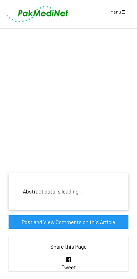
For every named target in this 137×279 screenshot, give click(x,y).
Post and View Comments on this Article (68, 222)
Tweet (68, 267)
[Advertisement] (68, 97)
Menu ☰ (118, 11)
